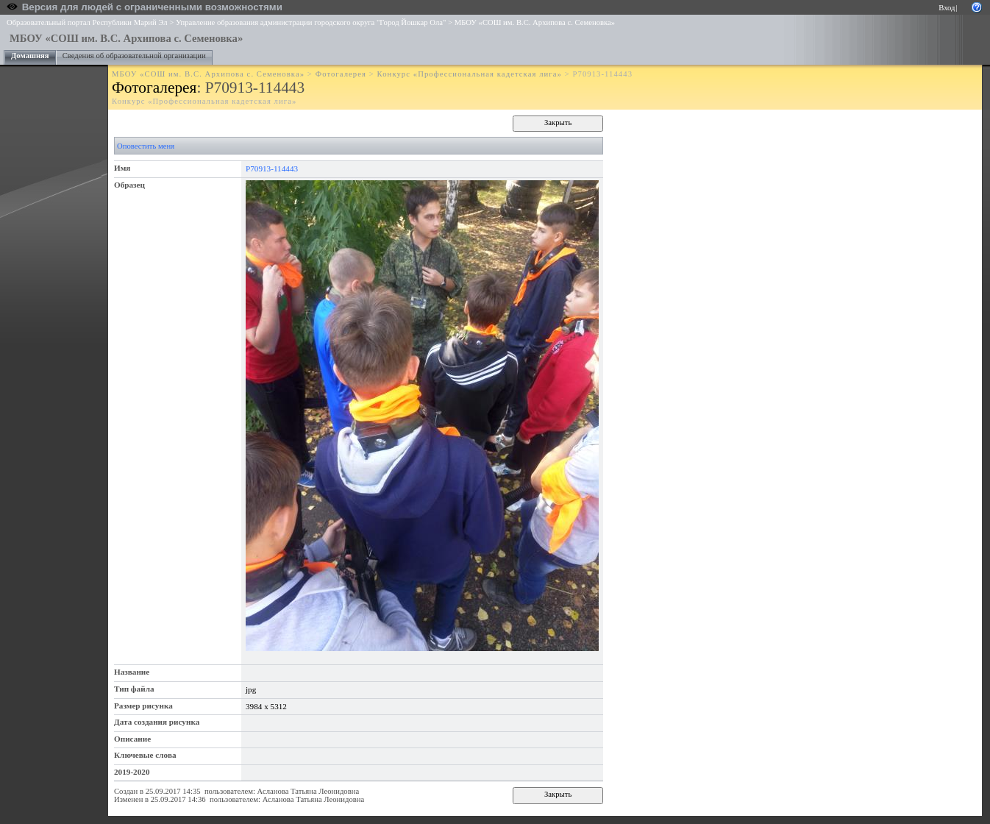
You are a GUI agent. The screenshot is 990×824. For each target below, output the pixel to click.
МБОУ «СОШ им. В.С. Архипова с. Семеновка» (535, 22)
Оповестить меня (145, 146)
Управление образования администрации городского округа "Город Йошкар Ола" (311, 22)
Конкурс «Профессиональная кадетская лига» (469, 74)
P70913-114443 (272, 168)
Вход (947, 8)
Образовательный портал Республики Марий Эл (87, 22)
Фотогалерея (341, 74)
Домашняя (30, 56)
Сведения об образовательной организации (134, 56)
